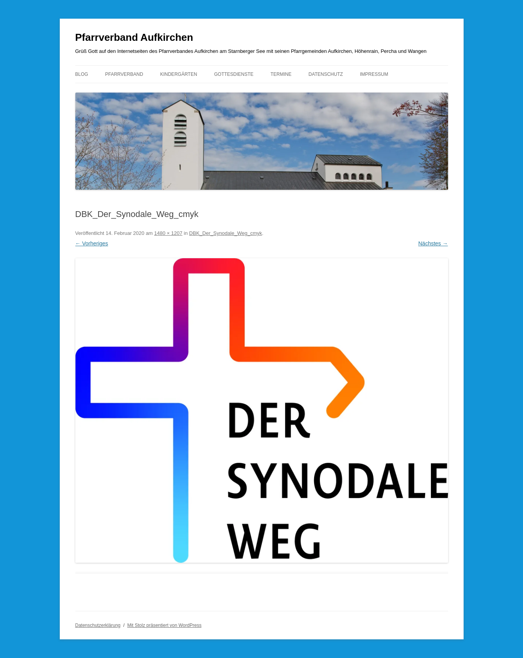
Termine (281, 74)
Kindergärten (178, 74)
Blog (81, 74)
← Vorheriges (91, 243)
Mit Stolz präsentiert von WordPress (164, 625)
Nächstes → (433, 243)
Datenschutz (326, 74)
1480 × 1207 (168, 233)
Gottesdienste (233, 74)
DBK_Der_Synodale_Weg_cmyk (225, 233)
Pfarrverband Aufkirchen (134, 37)
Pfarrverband (124, 74)
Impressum (374, 74)
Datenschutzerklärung (98, 625)
